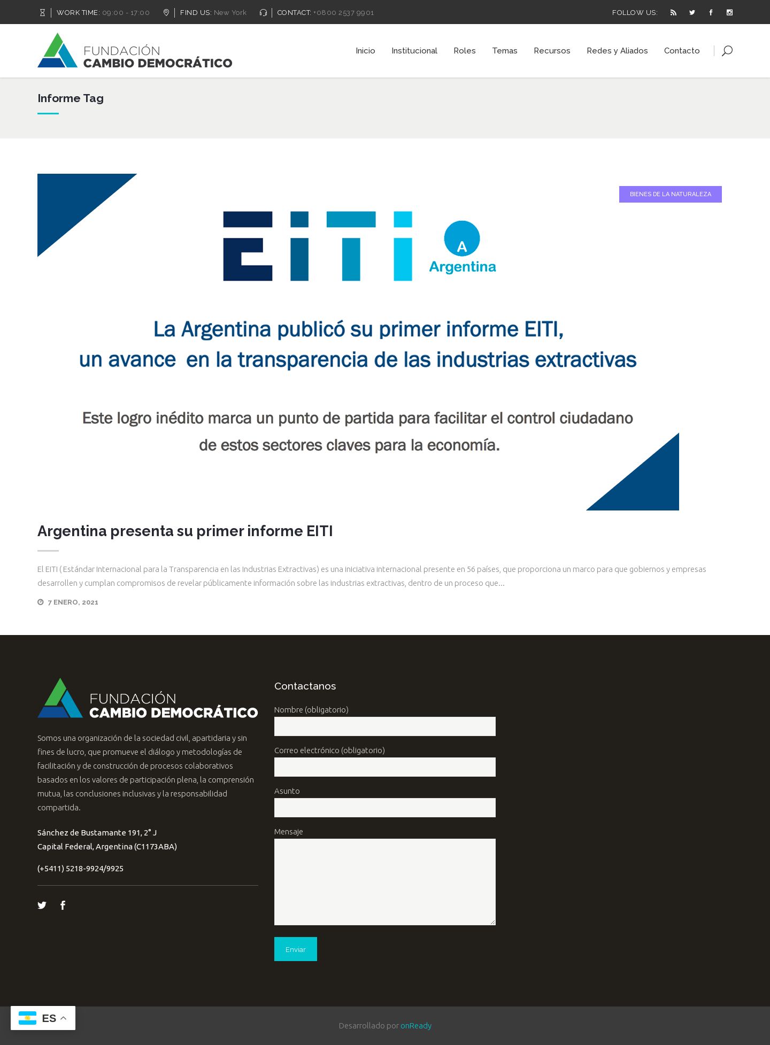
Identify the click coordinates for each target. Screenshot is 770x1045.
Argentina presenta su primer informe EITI (185, 531)
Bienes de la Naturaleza (670, 194)
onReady (416, 1025)
